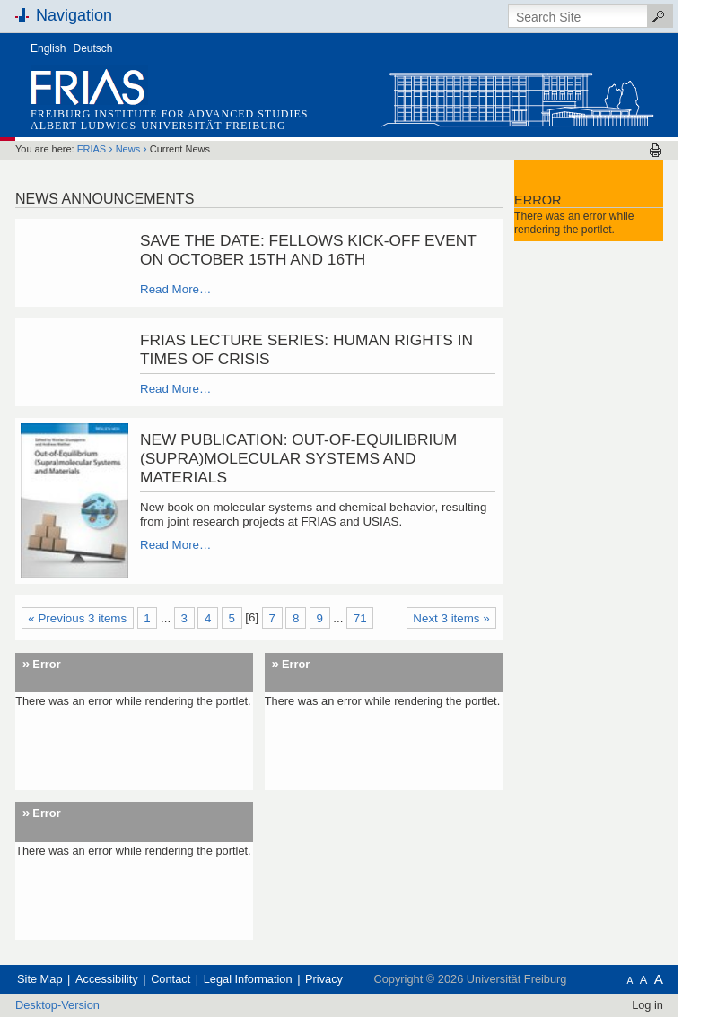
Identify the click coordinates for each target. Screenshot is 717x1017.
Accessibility (106, 979)
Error (46, 664)
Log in (647, 1005)
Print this (655, 150)
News (128, 148)
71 (360, 618)
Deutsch (93, 48)
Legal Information (248, 979)
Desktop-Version (57, 1005)
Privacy (324, 979)
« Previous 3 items (77, 618)
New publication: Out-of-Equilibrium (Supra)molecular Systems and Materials (298, 458)
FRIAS (91, 148)
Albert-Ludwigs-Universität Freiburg (158, 125)
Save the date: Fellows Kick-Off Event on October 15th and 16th (308, 249)
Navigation (74, 15)
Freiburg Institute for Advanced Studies (169, 114)
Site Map (40, 979)
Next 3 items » (451, 618)
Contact (170, 979)
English (48, 48)
